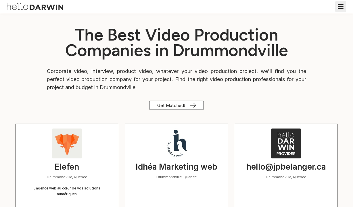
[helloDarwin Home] (35, 6)
